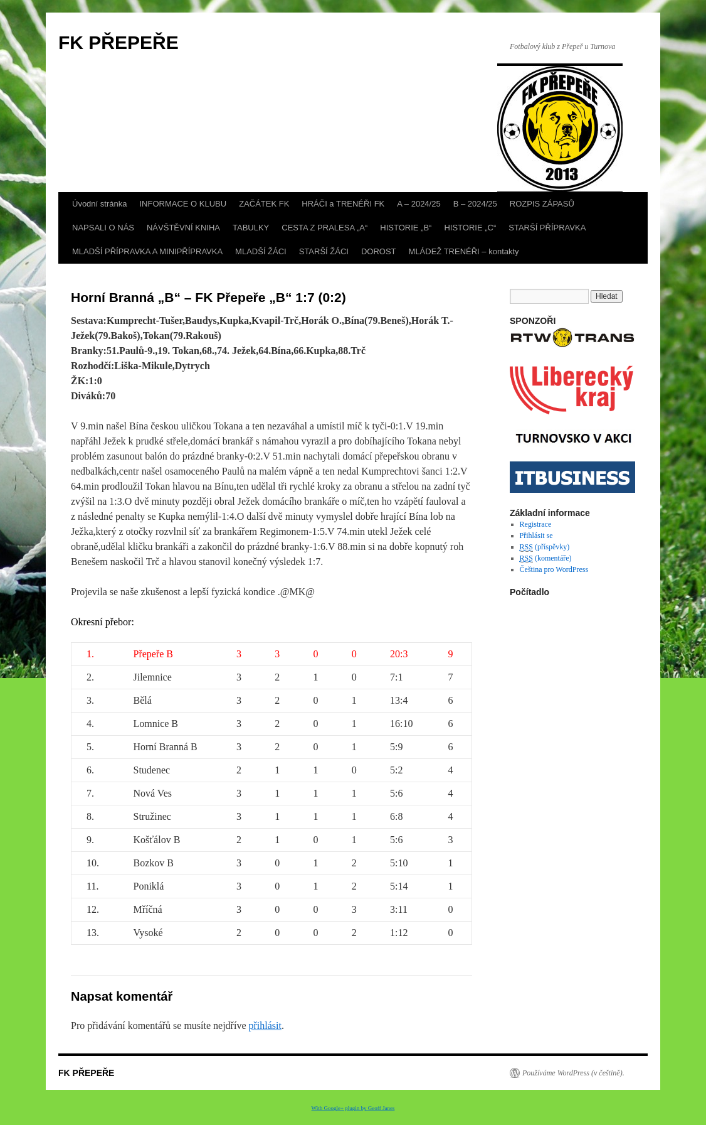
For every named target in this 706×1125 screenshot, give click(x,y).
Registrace (536, 524)
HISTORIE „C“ (470, 227)
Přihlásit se (536, 535)
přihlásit (264, 1025)
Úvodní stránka (99, 203)
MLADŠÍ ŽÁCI (261, 251)
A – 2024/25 (418, 203)
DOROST (378, 251)
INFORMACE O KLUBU (182, 203)
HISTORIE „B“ (405, 227)
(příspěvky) (545, 547)
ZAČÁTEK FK (264, 203)
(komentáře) (546, 558)
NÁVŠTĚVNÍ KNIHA (183, 227)
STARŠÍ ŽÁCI (324, 251)
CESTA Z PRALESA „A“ (324, 227)
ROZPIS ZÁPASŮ (542, 203)
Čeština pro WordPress (554, 569)
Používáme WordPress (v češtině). (573, 1072)
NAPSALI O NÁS (103, 227)
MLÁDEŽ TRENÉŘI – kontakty (464, 251)
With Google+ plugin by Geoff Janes (353, 1108)
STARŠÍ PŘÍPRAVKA (547, 227)
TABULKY (251, 227)
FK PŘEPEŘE (118, 42)
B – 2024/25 (475, 203)
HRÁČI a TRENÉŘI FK (343, 203)
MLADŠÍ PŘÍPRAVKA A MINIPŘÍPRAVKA (147, 251)
